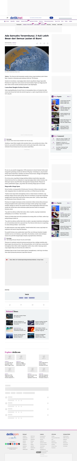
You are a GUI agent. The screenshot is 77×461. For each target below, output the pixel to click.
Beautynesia (65, 442)
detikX (32, 442)
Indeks (70, 21)
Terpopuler (18, 24)
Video (66, 21)
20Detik (32, 444)
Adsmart (41, 439)
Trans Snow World (43, 444)
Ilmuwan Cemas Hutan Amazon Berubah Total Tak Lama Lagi (19, 140)
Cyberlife (12, 21)
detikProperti (25, 449)
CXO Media (65, 446)
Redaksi (53, 436)
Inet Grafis (59, 24)
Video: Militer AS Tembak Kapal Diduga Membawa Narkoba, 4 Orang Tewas (26, 259)
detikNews (25, 436)
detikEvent (42, 441)
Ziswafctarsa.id (43, 449)
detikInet (24, 441)
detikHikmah (33, 447)
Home (7, 21)
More (69, 96)
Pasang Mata (42, 437)
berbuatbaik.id (42, 436)
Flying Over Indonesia (44, 451)
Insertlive (64, 441)
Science (41, 21)
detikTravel (33, 436)
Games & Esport (25, 21)
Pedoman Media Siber (56, 437)
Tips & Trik (57, 21)
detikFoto (32, 446)
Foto (62, 21)
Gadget (18, 21)
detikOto (24, 447)
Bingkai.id (42, 447)
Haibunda (65, 439)
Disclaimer (53, 447)
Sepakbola (25, 446)
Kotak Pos (53, 441)
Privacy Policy (54, 446)
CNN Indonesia (66, 436)
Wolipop (32, 441)
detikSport (25, 444)
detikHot (24, 442)
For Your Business (43, 452)
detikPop (32, 449)
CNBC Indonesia (66, 437)
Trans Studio (42, 446)
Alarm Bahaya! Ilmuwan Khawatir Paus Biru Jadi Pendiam (18, 239)
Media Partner (54, 442)
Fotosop (54, 24)
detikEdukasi (25, 437)
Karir (52, 439)
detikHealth (33, 439)
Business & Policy (34, 21)
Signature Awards (43, 442)
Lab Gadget (37, 24)
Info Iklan (53, 444)
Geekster (43, 24)
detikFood (32, 437)
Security (49, 24)
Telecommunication (48, 21)
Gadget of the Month (28, 24)
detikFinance (25, 439)
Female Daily (65, 444)
